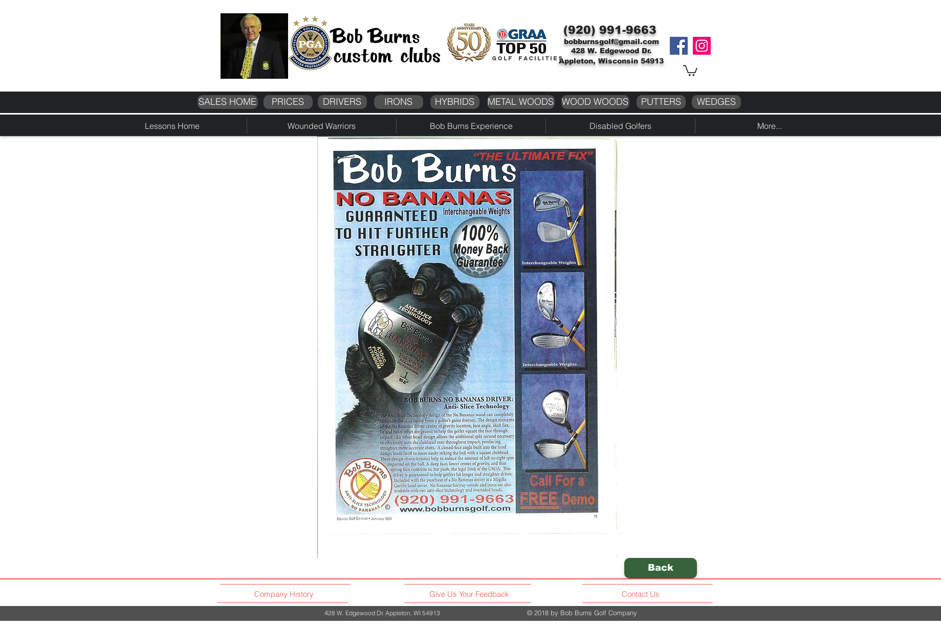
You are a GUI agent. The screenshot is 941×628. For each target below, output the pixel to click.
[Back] (660, 568)
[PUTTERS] (661, 102)
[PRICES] (288, 102)
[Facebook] (679, 46)
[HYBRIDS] (454, 102)
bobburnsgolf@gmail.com (611, 41)
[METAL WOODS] (521, 102)
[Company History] (285, 594)
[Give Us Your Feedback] (472, 594)
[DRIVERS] (342, 102)
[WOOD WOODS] (595, 102)
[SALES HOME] (228, 102)
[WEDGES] (716, 102)
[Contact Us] (642, 594)
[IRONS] (398, 102)
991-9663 (627, 30)
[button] (690, 70)
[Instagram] (702, 46)
